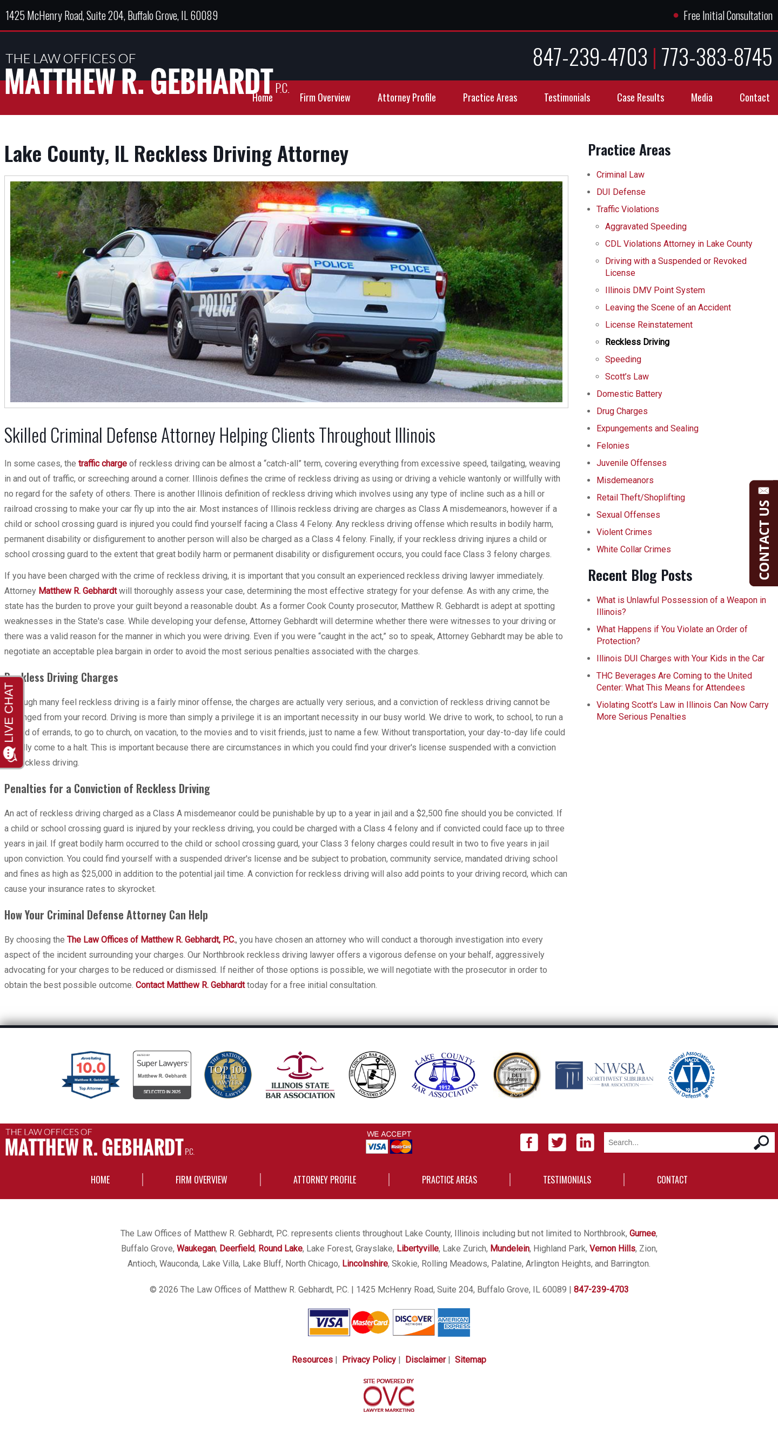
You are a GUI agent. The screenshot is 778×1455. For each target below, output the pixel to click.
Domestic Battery (629, 394)
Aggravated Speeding (646, 226)
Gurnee (642, 1233)
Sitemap (470, 1360)
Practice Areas (490, 97)
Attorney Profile (407, 97)
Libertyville (418, 1248)
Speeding (623, 359)
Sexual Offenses (628, 515)
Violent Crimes (624, 532)
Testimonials (567, 97)
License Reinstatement (649, 325)
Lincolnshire (365, 1263)
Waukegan (196, 1248)
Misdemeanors (625, 480)
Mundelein (509, 1248)
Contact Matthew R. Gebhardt (190, 985)
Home (262, 97)
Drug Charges (622, 411)
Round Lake (280, 1248)
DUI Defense (621, 192)
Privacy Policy (369, 1360)
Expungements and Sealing (647, 428)
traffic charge (102, 463)
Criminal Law (620, 175)
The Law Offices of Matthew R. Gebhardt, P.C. (151, 940)
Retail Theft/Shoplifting (640, 497)
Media (702, 97)
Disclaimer (425, 1360)
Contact (755, 97)
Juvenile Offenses (631, 463)
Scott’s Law (627, 376)
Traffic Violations (627, 209)
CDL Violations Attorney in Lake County (679, 244)
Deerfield (236, 1248)
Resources (312, 1360)
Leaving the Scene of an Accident (668, 307)
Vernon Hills (612, 1248)
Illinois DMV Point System (655, 290)
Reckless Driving (637, 342)
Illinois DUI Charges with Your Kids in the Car (680, 658)
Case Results (640, 97)
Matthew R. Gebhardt (77, 591)
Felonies (612, 446)
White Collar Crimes (633, 549)
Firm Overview (325, 97)
